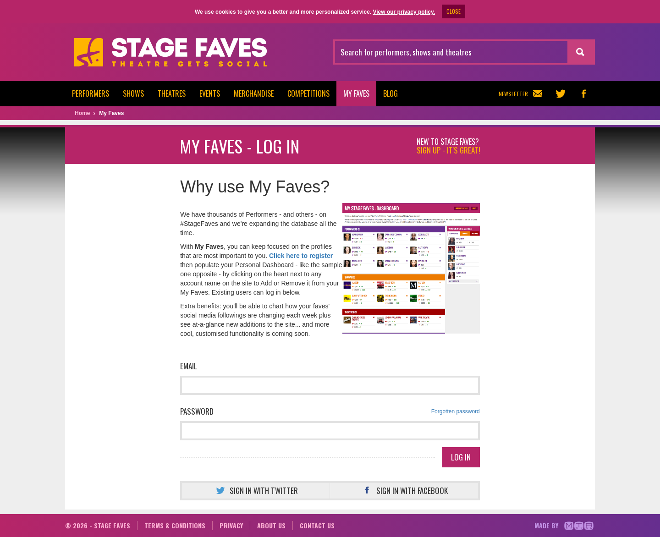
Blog (390, 93)
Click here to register (301, 255)
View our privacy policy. (404, 12)
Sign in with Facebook (404, 490)
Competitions (308, 93)
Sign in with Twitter (256, 490)
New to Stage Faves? (448, 146)
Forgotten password (455, 411)
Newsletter (520, 94)
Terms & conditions (174, 525)
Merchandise (254, 93)
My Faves (356, 93)
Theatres (172, 93)
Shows (133, 93)
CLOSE (453, 11)
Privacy (231, 525)
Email (188, 366)
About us (271, 525)
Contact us (317, 525)
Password (330, 411)
